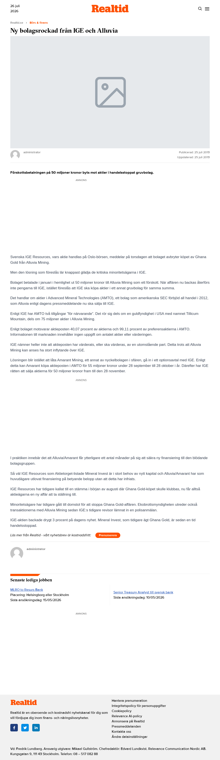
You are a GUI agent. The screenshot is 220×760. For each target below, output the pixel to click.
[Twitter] (25, 727)
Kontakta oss (121, 731)
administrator (36, 549)
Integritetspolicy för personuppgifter (139, 706)
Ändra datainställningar (129, 737)
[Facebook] (14, 727)
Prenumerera (108, 535)
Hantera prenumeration (129, 701)
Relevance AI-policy (127, 716)
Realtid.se (16, 23)
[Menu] (207, 8)
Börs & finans (39, 23)
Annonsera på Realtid (128, 721)
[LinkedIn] (36, 727)
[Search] (200, 8)
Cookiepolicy (121, 711)
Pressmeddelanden (126, 726)
